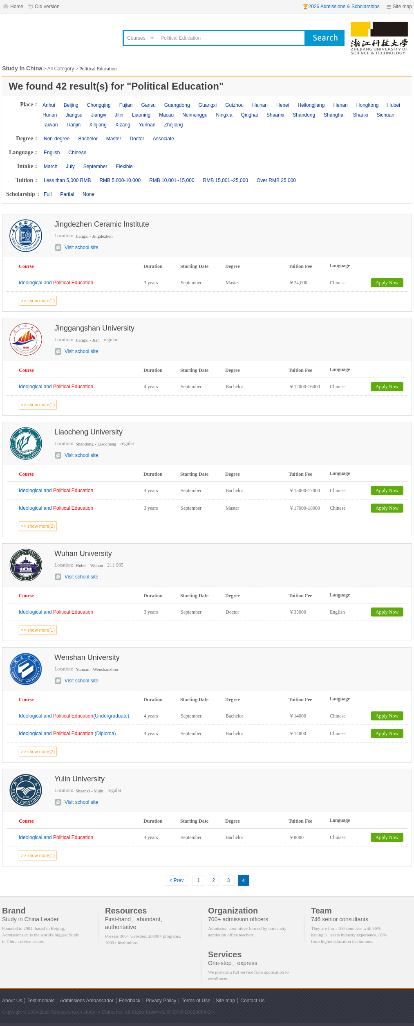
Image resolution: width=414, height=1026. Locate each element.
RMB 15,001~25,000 (225, 180)
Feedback (130, 1001)
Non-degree (56, 139)
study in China (98, 1012)
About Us (12, 1001)
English (52, 152)
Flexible (124, 166)
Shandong (304, 115)
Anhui (49, 105)
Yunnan (147, 125)
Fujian (126, 105)
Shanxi (360, 115)
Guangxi (208, 105)
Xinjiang (98, 125)
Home (16, 6)
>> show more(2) (38, 526)
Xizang (122, 125)
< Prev (176, 880)
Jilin (119, 115)
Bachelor (87, 139)
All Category (60, 69)
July (70, 166)
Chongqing (99, 105)
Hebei (282, 105)
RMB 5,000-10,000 (120, 180)
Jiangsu (73, 115)
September (95, 166)
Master (113, 139)
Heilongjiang (311, 105)
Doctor (137, 139)
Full (47, 194)
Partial (67, 194)
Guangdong (177, 105)
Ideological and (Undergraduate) (74, 716)
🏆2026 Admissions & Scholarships (341, 6)
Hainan (260, 105)
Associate (163, 139)
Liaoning (141, 115)
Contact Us (252, 1001)
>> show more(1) (38, 300)
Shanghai (334, 115)
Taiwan (50, 125)
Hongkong (367, 105)
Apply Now (387, 283)
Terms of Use (195, 1001)
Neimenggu (194, 115)
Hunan (50, 115)
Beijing (71, 105)
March (50, 166)
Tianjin (73, 125)
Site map (402, 6)
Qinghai (249, 115)
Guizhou (234, 105)
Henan (340, 105)
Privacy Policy (160, 1001)
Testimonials (40, 1001)
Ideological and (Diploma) (67, 733)
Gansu (148, 105)
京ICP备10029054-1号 (190, 1012)
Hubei (393, 105)
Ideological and (56, 283)
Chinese (77, 152)
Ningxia (224, 115)
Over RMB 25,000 (276, 180)
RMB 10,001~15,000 (171, 180)
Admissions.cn (66, 1012)
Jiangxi (98, 115)
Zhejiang (173, 125)
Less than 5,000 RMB (67, 180)
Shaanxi (275, 115)
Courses (136, 38)
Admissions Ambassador (86, 1001)
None (88, 194)
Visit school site (81, 247)
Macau (166, 115)
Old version (47, 6)
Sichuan (385, 115)
